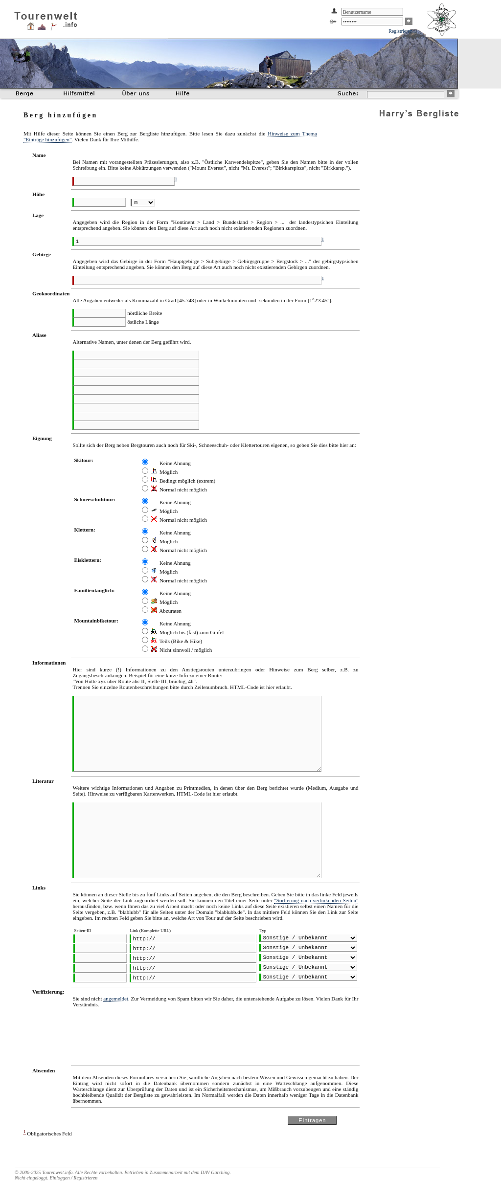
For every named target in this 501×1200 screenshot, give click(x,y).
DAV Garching (215, 1172)
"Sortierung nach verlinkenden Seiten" (316, 900)
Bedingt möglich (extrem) (183, 481)
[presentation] (146, 1032)
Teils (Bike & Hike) (176, 641)
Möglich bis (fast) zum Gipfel (187, 632)
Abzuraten (166, 611)
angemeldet (115, 998)
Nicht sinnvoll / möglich (181, 650)
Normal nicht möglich (179, 489)
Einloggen (59, 1177)
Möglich (164, 472)
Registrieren (400, 31)
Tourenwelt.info (57, 1172)
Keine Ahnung (171, 463)
